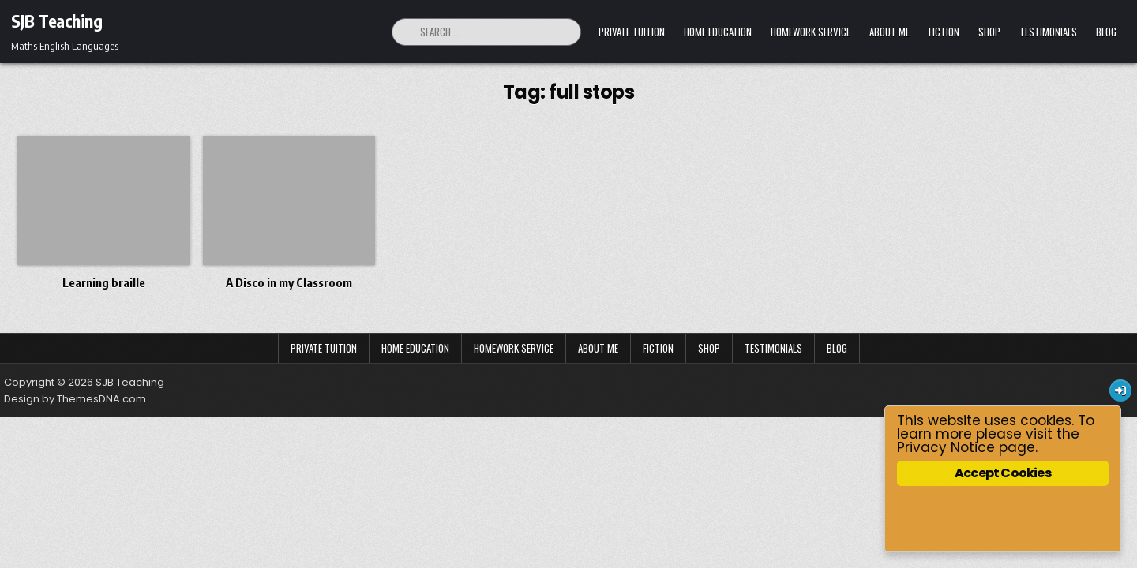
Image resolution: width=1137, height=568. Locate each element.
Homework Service (810, 31)
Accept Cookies (1003, 473)
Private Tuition (632, 31)
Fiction (944, 31)
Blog (1106, 31)
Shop (989, 31)
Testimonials (1048, 31)
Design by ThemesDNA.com (75, 398)
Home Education (718, 31)
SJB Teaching (56, 20)
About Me (889, 31)
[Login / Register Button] (1120, 390)
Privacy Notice (946, 447)
